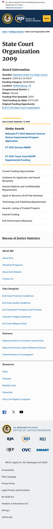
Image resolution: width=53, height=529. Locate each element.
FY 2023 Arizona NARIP (18, 147)
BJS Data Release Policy (14, 323)
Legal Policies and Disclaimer (16, 490)
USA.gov (6, 510)
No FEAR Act (8, 497)
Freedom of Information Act (15, 503)
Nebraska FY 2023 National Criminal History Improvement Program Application (25, 137)
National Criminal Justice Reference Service (24, 347)
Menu (47, 18)
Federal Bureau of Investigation (17, 354)
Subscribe (7, 392)
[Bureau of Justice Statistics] (26, 443)
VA (29, 85)
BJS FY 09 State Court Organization (21, 107)
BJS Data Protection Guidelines (18, 296)
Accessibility (8, 470)
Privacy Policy (8, 483)
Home (4, 32)
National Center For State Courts (30, 74)
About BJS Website (11, 271)
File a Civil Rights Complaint (16, 399)
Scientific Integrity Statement (16, 316)
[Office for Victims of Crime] (26, 452)
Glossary (6, 378)
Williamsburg (20, 85)
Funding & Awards (16, 32)
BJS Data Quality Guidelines (16, 303)
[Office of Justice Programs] (7, 18)
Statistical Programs (12, 265)
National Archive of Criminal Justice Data (23, 340)
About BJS (7, 258)
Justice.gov (7, 517)
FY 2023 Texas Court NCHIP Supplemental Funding (20, 158)
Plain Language (9, 477)
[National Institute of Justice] (43, 441)
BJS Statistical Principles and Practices (22, 309)
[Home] (28, 18)
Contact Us (7, 278)
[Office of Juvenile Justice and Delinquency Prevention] (10, 452)
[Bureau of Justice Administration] (10, 441)
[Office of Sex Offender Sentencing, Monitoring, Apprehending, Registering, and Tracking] (42, 451)
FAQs (5, 371)
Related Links (9, 385)
